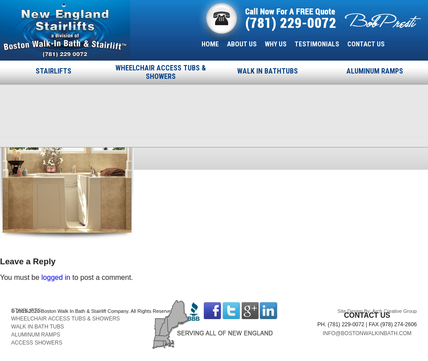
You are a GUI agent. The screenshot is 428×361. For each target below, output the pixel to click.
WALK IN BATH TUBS (37, 327)
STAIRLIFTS (53, 71)
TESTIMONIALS (317, 44)
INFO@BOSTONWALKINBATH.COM (367, 333)
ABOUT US (242, 44)
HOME (210, 44)
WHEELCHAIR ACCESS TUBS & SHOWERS (160, 72)
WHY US (276, 44)
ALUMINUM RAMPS (374, 71)
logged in (55, 277)
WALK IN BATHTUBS (267, 71)
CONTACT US (366, 44)
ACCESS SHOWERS (36, 343)
